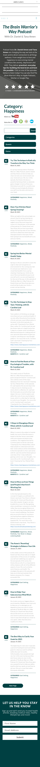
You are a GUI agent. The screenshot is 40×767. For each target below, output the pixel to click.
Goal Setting (24, 582)
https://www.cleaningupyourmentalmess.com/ (25, 345)
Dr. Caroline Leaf (22, 354)
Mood (30, 197)
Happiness (23, 197)
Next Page (12, 686)
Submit (20, 737)
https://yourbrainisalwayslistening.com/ (23, 526)
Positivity (13, 199)
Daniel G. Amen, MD (20, 9)
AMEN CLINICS (18, 2)
